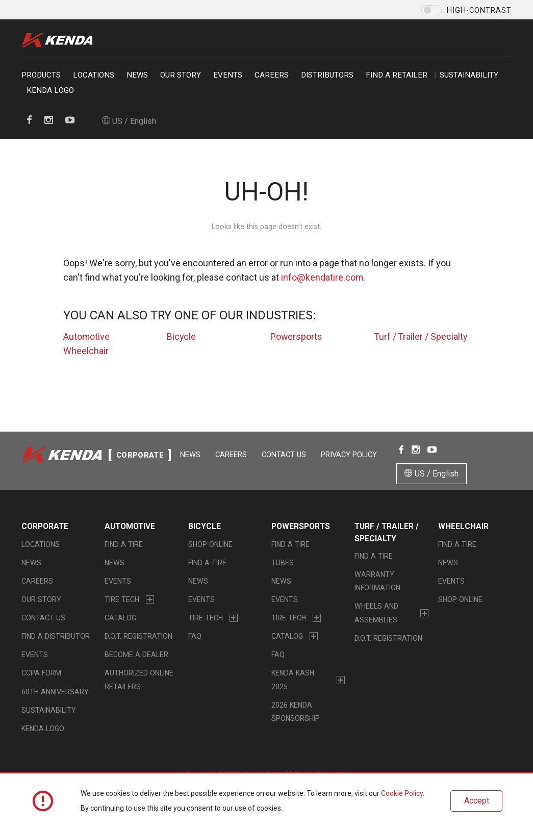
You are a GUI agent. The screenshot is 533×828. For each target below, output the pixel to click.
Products (41, 75)
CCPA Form (41, 673)
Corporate (44, 527)
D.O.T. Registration (138, 637)
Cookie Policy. (402, 794)
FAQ (194, 637)
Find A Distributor (55, 637)
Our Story (180, 75)
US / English (129, 121)
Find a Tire (124, 544)
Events (227, 75)
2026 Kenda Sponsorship (295, 711)
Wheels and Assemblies (376, 613)
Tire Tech (122, 600)
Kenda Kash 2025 (292, 680)
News (137, 75)
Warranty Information (377, 581)
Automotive (86, 336)
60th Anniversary (55, 692)
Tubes (282, 563)
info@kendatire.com (322, 277)
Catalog (120, 618)
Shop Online (210, 544)
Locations (93, 75)
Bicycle (181, 336)
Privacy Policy (350, 454)
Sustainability (469, 75)
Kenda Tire (59, 40)
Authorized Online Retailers (139, 680)
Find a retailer (396, 75)
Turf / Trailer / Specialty (421, 336)
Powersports (296, 336)
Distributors (327, 75)
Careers (272, 75)
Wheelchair (86, 350)
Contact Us (285, 454)
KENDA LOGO (50, 90)
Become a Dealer (136, 655)
